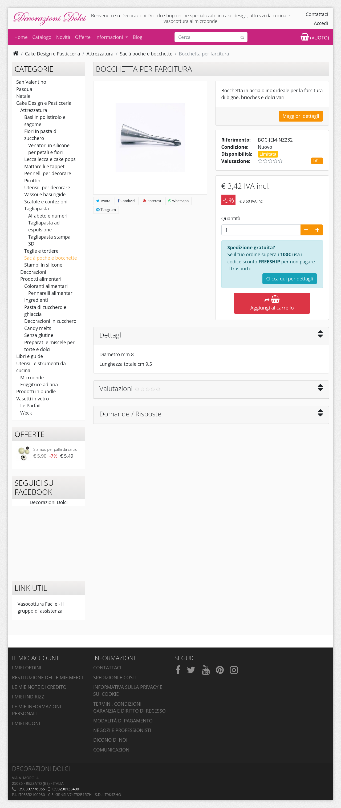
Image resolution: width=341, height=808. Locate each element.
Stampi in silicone (43, 265)
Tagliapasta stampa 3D (49, 240)
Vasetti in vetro (32, 398)
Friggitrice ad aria (39, 384)
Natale (23, 96)
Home (21, 37)
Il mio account (35, 658)
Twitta (103, 200)
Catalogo (41, 37)
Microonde (32, 377)
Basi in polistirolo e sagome (45, 120)
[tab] (211, 336)
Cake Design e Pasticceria (43, 103)
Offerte (83, 37)
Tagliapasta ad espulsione (44, 226)
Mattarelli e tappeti (45, 166)
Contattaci (317, 14)
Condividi (126, 200)
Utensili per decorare (47, 187)
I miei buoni (26, 723)
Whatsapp (178, 200)
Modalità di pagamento (123, 720)
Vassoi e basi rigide (45, 194)
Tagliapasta (36, 208)
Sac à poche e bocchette (50, 258)
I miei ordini (26, 667)
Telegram (106, 209)
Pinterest (152, 200)
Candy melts (37, 328)
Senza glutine (38, 335)
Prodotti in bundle (36, 391)
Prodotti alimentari (41, 279)
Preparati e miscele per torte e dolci (49, 345)
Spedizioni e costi (114, 677)
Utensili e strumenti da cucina (41, 366)
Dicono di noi (110, 740)
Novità (63, 37)
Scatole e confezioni (45, 201)
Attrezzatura (33, 110)
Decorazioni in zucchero (50, 321)
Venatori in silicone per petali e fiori (49, 148)
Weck (26, 412)
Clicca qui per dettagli (289, 278)
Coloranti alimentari (46, 286)
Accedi (321, 23)
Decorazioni (33, 272)
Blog (137, 37)
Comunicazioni (112, 749)
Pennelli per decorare (47, 173)
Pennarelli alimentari (51, 293)
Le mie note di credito (39, 687)
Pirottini (33, 180)
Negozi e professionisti (122, 730)
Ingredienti (36, 300)
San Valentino (31, 82)
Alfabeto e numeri (47, 215)
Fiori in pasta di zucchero (41, 134)
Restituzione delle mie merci (47, 677)
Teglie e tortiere (41, 251)
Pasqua (24, 89)
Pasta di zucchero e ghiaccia (45, 310)
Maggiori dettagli (300, 116)
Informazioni (109, 37)
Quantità (231, 218)
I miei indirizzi (29, 696)
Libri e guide (29, 356)
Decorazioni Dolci (48, 502)
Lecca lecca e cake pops (50, 159)
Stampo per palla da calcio (55, 449)
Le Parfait (30, 405)
